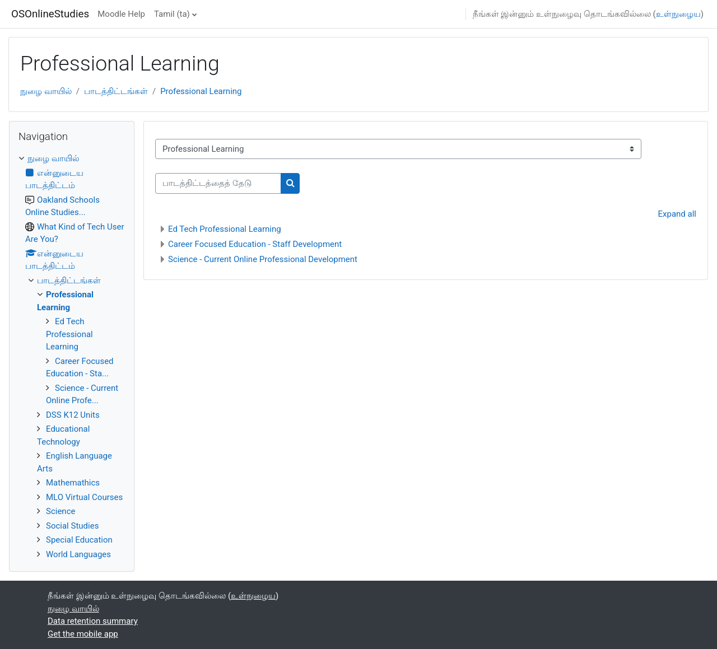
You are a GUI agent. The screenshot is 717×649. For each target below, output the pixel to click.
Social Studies (72, 526)
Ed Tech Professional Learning (224, 229)
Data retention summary (93, 621)
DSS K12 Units (73, 415)
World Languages (78, 554)
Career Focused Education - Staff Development (255, 244)
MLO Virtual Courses (84, 497)
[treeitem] (71, 356)
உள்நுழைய (678, 14)
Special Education (79, 540)
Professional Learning (200, 91)
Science (60, 511)
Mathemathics (73, 483)
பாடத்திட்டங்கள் (116, 91)
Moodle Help (121, 14)
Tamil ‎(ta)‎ (172, 14)
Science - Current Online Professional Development (262, 259)
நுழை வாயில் (46, 91)
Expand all (677, 214)
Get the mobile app (83, 634)
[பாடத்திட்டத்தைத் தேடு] (218, 183)
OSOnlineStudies (50, 14)
